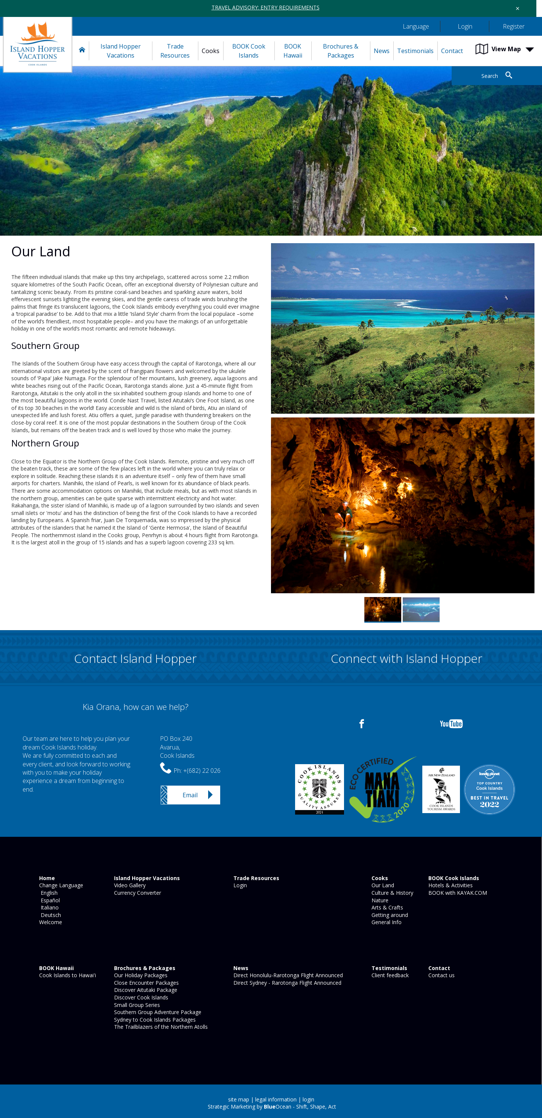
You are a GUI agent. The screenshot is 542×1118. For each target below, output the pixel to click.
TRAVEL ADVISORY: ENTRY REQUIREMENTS (266, 7)
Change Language (60, 885)
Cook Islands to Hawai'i (67, 975)
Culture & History (391, 892)
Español (49, 900)
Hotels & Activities (450, 885)
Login (239, 885)
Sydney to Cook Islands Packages (154, 1019)
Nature (379, 900)
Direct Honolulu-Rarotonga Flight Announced (287, 975)
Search (489, 75)
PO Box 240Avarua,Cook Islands (177, 747)
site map (238, 1099)
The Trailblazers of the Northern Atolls (160, 1026)
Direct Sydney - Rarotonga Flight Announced (286, 982)
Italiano (48, 907)
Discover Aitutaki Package (145, 989)
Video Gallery (129, 885)
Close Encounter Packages (146, 982)
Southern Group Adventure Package (157, 1012)
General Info (386, 922)
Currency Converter (137, 892)
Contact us (441, 975)
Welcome (50, 922)
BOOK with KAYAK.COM (457, 892)
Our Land (382, 885)
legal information (276, 1099)
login (308, 1099)
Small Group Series (136, 1004)
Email (190, 795)
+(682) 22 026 (202, 770)
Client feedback (389, 975)
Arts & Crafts (386, 907)
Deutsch (49, 914)
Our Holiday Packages (140, 975)
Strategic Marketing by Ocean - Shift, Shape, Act (272, 1106)
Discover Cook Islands (140, 997)
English (48, 892)
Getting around (389, 914)
